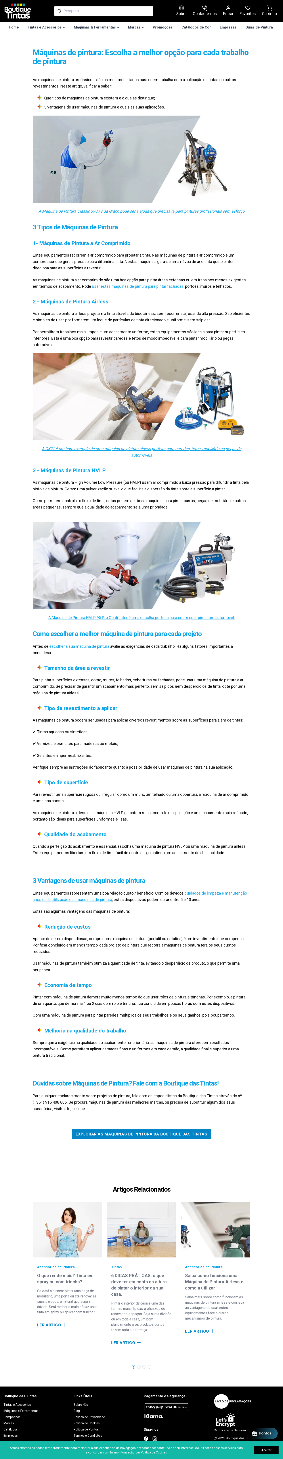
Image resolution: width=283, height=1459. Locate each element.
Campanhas (12, 1417)
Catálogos (11, 1429)
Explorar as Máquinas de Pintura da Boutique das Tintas (141, 1134)
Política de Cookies (87, 1423)
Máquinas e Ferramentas (21, 1411)
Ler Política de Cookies (151, 1452)
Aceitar (266, 1450)
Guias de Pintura (259, 27)
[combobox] (103, 11)
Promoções (163, 27)
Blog (77, 1411)
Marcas (9, 1423)
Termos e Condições (88, 1435)
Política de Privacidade (89, 1417)
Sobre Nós (81, 1404)
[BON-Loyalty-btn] (262, 1433)
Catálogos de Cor (196, 27)
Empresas (228, 27)
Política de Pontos (86, 1429)
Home (14, 27)
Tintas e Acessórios (17, 1404)
